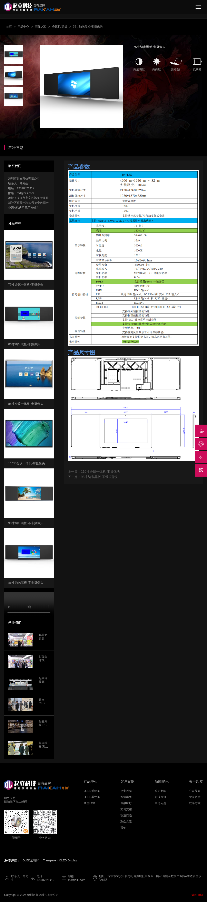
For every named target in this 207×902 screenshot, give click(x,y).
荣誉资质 (194, 797)
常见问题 (160, 803)
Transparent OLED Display (60, 860)
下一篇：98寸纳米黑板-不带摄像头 (93, 477)
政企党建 (126, 821)
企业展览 (126, 790)
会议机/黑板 (59, 26)
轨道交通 (126, 815)
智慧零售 (126, 797)
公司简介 (194, 790)
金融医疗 (126, 803)
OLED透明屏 (92, 790)
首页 (9, 26)
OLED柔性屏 (92, 797)
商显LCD (40, 26)
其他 (123, 827)
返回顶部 (197, 894)
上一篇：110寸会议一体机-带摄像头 (94, 471)
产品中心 (23, 26)
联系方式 (194, 803)
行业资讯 (160, 797)
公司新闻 (160, 790)
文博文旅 (126, 809)
